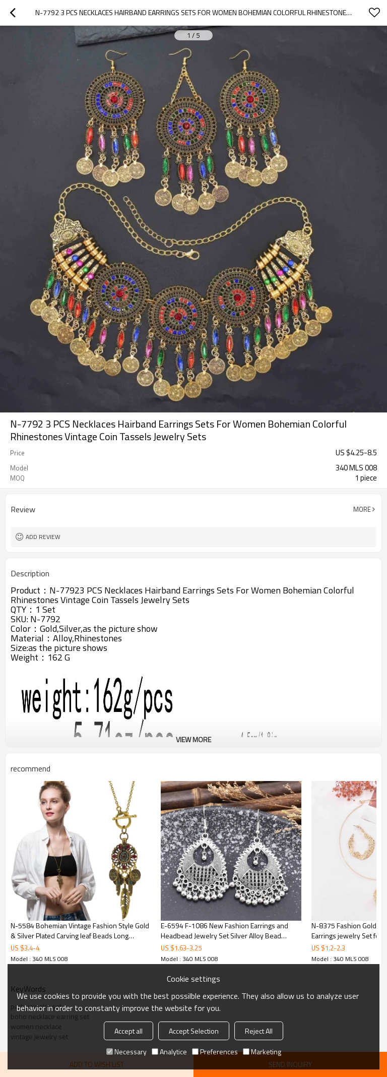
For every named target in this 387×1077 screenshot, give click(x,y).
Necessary (126, 1051)
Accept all (128, 1031)
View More (193, 739)
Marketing (262, 1051)
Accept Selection (194, 1031)
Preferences (215, 1051)
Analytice (169, 1051)
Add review (43, 537)
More (362, 509)
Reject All (259, 1031)
